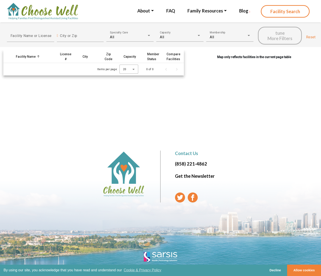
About (143, 10)
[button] (34, 56)
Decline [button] (275, 270)
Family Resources (205, 10)
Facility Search (285, 11)
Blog (244, 10)
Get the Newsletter (195, 176)
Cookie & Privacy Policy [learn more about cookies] (142, 270)
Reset (310, 37)
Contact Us (186, 153)
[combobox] (130, 37)
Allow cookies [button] (304, 270)
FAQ (170, 10)
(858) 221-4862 (191, 163)
